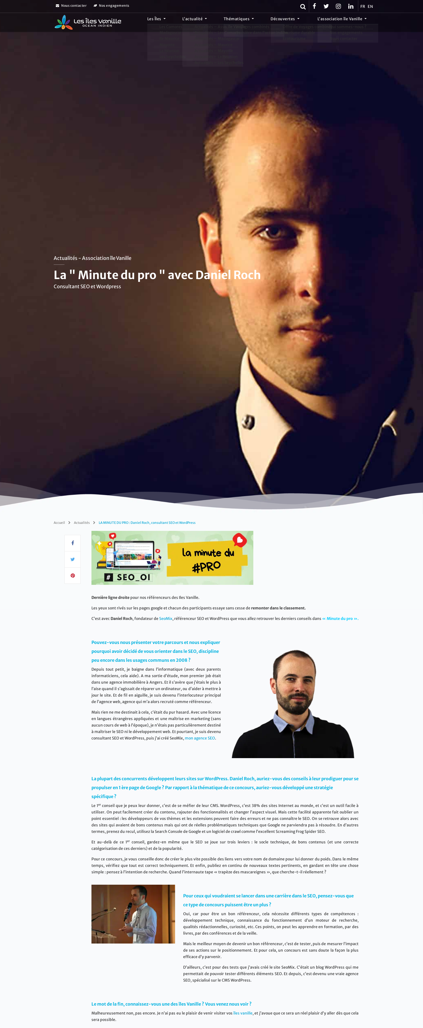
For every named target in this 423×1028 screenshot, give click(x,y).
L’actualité (219, 23)
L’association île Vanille (343, 23)
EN (370, 6)
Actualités (82, 523)
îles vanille (243, 1013)
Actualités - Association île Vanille (92, 258)
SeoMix (165, 618)
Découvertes (294, 23)
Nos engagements (111, 6)
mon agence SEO (200, 738)
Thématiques (256, 23)
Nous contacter (71, 6)
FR (362, 6)
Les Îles (188, 23)
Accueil (59, 523)
